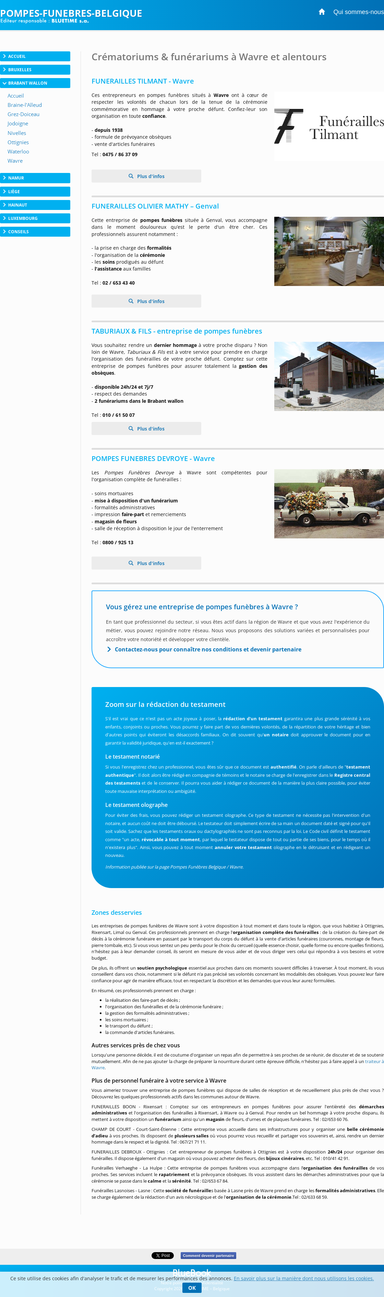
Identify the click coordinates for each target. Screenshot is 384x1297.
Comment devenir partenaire (208, 1256)
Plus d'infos (150, 176)
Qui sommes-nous (358, 12)
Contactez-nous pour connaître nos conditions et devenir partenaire (208, 649)
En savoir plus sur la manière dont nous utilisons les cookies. (304, 1278)
